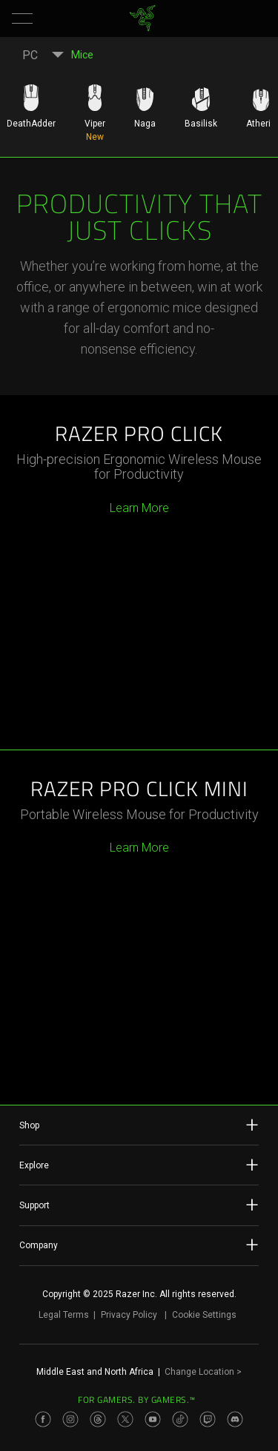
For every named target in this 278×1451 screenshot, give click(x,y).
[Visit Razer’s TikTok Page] (180, 1419)
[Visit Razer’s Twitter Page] (125, 1419)
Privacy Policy (129, 1315)
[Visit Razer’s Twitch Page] (207, 1419)
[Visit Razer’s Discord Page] (235, 1419)
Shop (139, 1125)
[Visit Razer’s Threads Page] (97, 1419)
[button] (22, 18)
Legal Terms (64, 1315)
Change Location (203, 1372)
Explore (139, 1165)
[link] (142, 18)
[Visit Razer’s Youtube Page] (152, 1419)
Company (139, 1244)
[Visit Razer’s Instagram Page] (70, 1419)
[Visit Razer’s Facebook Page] (43, 1419)
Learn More (139, 508)
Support (139, 1205)
